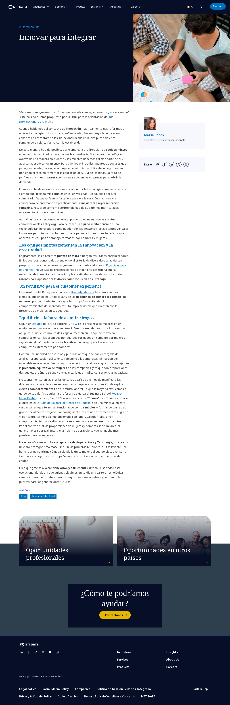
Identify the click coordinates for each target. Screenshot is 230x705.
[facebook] (164, 164)
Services (122, 659)
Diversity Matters (82, 292)
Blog (23, 496)
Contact (218, 6)
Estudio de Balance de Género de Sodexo (63, 403)
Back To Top (202, 689)
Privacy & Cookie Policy (35, 696)
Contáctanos (117, 615)
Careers (171, 667)
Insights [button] (96, 6)
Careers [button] (135, 6)
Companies (82, 689)
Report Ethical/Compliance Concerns (109, 696)
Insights (172, 652)
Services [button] (60, 6)
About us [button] (116, 6)
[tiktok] (36, 652)
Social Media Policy (55, 689)
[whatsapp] (186, 164)
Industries (124, 652)
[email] (157, 164)
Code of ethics (68, 696)
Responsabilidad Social (43, 496)
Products (80, 6)
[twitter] (179, 164)
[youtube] (50, 652)
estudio (37, 324)
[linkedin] (171, 164)
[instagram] (57, 652)
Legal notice (27, 689)
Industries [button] (39, 6)
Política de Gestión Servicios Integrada (123, 689)
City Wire (75, 324)
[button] (201, 6)
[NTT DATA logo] (14, 7)
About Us (172, 659)
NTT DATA (148, 696)
